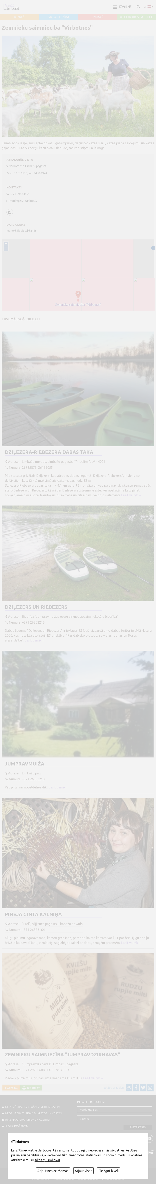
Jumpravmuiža (24, 764)
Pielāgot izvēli (109, 1171)
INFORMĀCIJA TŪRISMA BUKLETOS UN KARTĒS (33, 1113)
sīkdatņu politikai (47, 1160)
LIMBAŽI (98, 17)
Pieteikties (138, 1127)
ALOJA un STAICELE (136, 17)
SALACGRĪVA (58, 17)
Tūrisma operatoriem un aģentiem (28, 1119)
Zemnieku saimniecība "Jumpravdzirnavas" (62, 1054)
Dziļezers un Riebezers (36, 607)
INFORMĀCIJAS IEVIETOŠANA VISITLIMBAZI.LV (32, 1106)
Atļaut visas (83, 1171)
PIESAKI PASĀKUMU (16, 1125)
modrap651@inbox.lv (23, 200)
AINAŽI (19, 17)
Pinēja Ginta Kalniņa (33, 914)
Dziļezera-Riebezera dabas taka (49, 452)
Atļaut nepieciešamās (52, 1171)
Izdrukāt (33, 1088)
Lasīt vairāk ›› (131, 495)
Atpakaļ (12, 1088)
